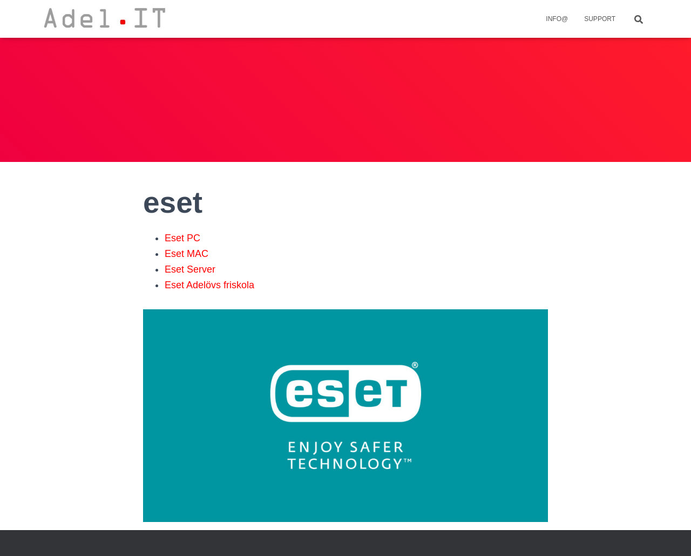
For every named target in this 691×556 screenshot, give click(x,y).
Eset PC (182, 238)
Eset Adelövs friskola (209, 285)
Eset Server (190, 269)
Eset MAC (186, 253)
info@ (557, 19)
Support (599, 19)
